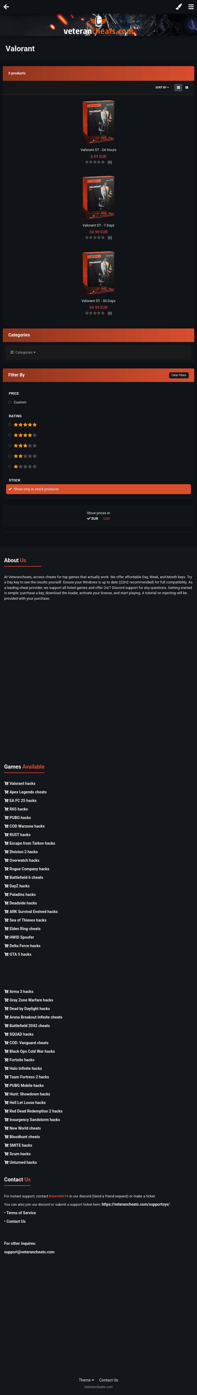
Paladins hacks (20, 894)
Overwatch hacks (21, 860)
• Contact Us (15, 1221)
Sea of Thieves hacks (25, 920)
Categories (23, 352)
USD (106, 518)
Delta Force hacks (22, 946)
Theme (86, 1380)
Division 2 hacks (21, 852)
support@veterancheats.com (29, 1252)
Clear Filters (179, 375)
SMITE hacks (18, 1145)
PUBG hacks (17, 817)
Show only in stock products (36, 489)
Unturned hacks (20, 1162)
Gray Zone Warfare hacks (28, 1000)
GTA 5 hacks (17, 954)
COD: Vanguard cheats (26, 1043)
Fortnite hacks (19, 1060)
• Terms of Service (20, 1213)
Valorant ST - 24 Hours (99, 150)
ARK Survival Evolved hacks (31, 911)
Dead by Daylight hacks (27, 1008)
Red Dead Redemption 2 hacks (33, 1111)
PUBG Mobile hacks (24, 1085)
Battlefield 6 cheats (23, 877)
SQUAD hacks (18, 1034)
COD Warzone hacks (24, 826)
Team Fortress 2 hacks (26, 1077)
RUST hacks (17, 835)
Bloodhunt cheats (22, 1137)
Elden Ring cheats (22, 929)
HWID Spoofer (19, 937)
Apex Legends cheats (25, 792)
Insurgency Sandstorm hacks (32, 1119)
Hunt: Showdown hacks (27, 1094)
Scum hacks (17, 1154)
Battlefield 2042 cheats (27, 1026)
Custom (20, 402)
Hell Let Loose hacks (25, 1102)
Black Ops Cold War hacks (29, 1051)
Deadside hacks (20, 903)
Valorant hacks (19, 783)
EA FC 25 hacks (20, 800)
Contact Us (108, 1380)
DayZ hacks (17, 886)
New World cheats (22, 1128)
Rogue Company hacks (26, 869)
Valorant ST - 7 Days (99, 225)
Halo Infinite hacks (23, 1068)
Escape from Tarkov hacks (29, 843)
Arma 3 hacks (18, 991)
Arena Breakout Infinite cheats (33, 1017)
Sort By (162, 87)
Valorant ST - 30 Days (98, 301)
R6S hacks (16, 809)
